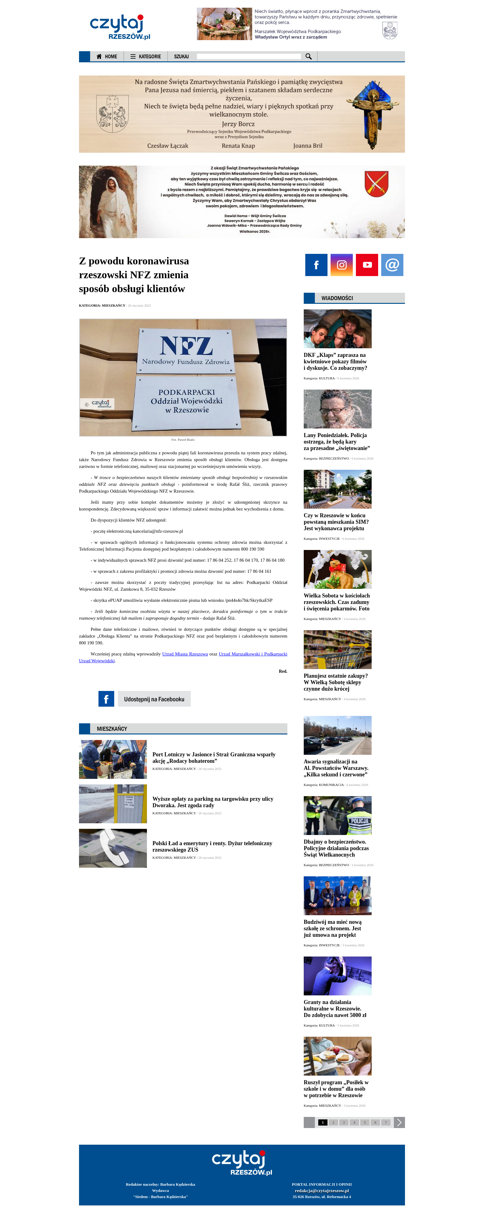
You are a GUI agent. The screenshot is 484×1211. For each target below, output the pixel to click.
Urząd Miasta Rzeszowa (185, 653)
